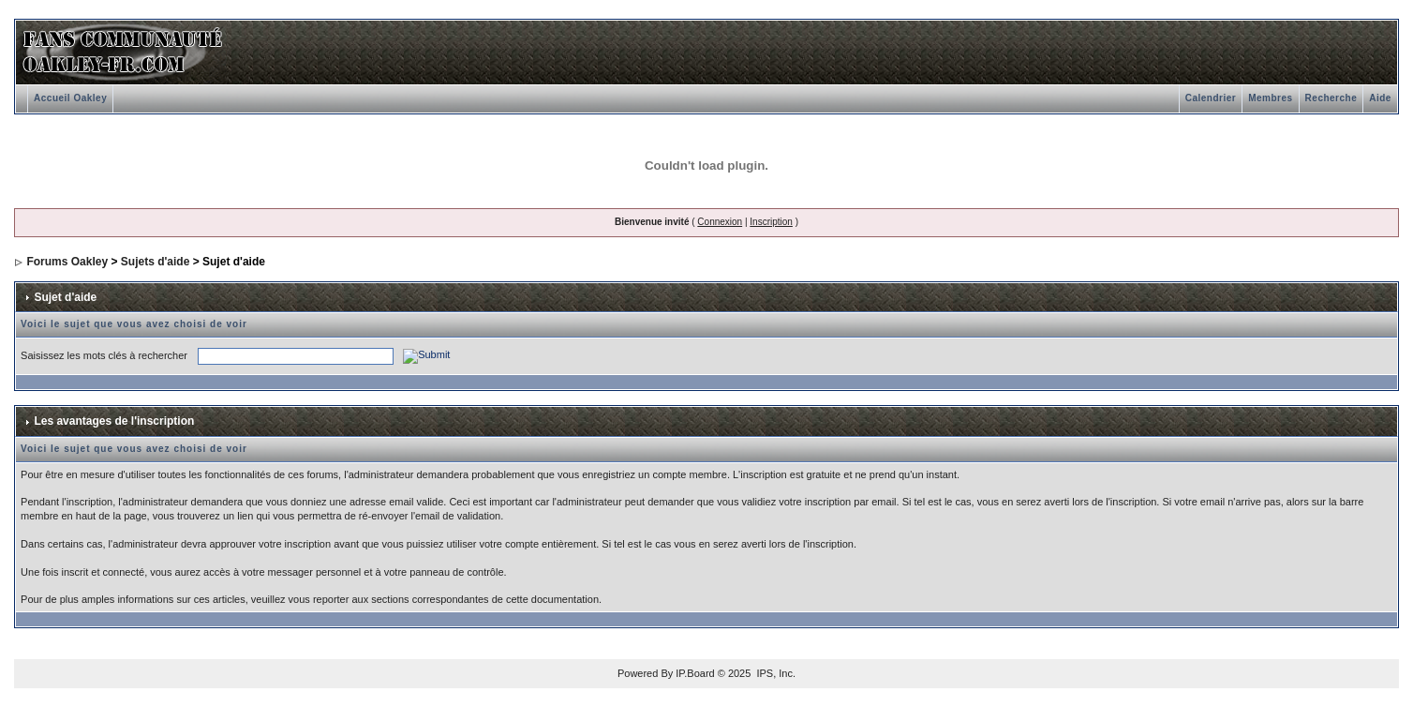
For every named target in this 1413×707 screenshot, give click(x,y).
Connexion (719, 222)
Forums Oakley (67, 261)
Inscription (771, 222)
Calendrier (1210, 98)
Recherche (1331, 98)
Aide (1380, 98)
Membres (1270, 98)
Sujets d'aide (155, 261)
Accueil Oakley (70, 98)
